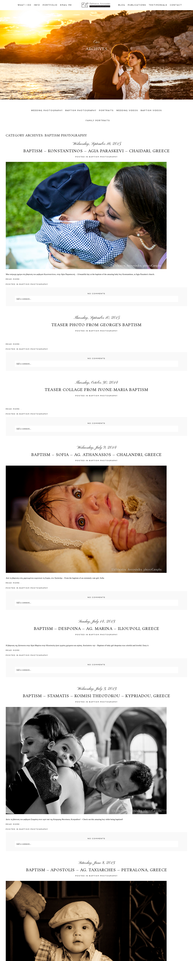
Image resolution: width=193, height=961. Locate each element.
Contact (176, 5)
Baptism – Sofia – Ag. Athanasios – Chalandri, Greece (96, 455)
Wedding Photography (47, 110)
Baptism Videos (151, 110)
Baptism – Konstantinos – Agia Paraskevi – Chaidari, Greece (96, 151)
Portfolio (50, 5)
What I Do (24, 5)
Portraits (106, 110)
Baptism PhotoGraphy (103, 157)
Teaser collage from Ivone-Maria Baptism (96, 390)
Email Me (66, 5)
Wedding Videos (127, 110)
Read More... (14, 279)
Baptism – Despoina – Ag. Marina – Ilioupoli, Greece (96, 629)
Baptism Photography (80, 110)
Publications (137, 5)
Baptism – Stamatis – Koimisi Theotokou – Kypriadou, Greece (96, 696)
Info (37, 5)
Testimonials (158, 5)
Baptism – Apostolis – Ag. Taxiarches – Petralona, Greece (96, 870)
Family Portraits (98, 121)
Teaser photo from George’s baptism (96, 325)
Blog (121, 5)
